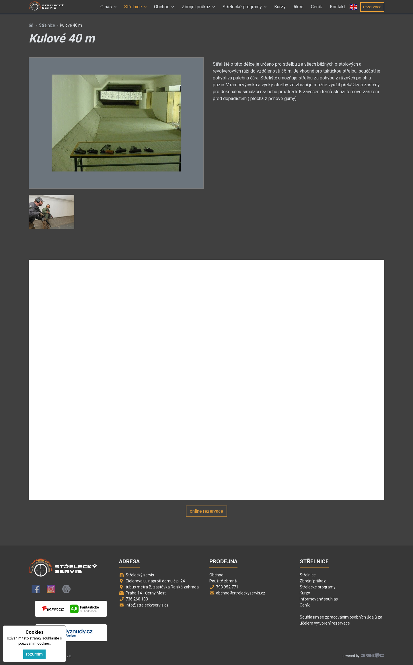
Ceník (316, 9)
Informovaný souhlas (319, 599)
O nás (106, 9)
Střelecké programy (242, 9)
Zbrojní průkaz (196, 9)
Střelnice (133, 9)
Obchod (162, 9)
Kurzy (280, 9)
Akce (298, 9)
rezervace (372, 9)
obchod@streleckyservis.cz (240, 593)
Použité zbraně (223, 581)
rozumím (34, 654)
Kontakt (337, 9)
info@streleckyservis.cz (147, 605)
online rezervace (206, 511)
